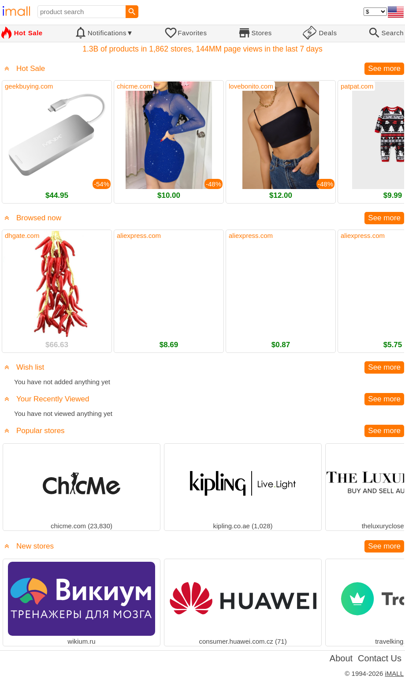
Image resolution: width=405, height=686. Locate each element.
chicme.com (134, 86)
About (341, 658)
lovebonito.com (251, 86)
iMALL (394, 673)
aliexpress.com (139, 235)
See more (384, 68)
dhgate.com (22, 235)
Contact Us (379, 658)
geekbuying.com (29, 86)
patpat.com (357, 86)
